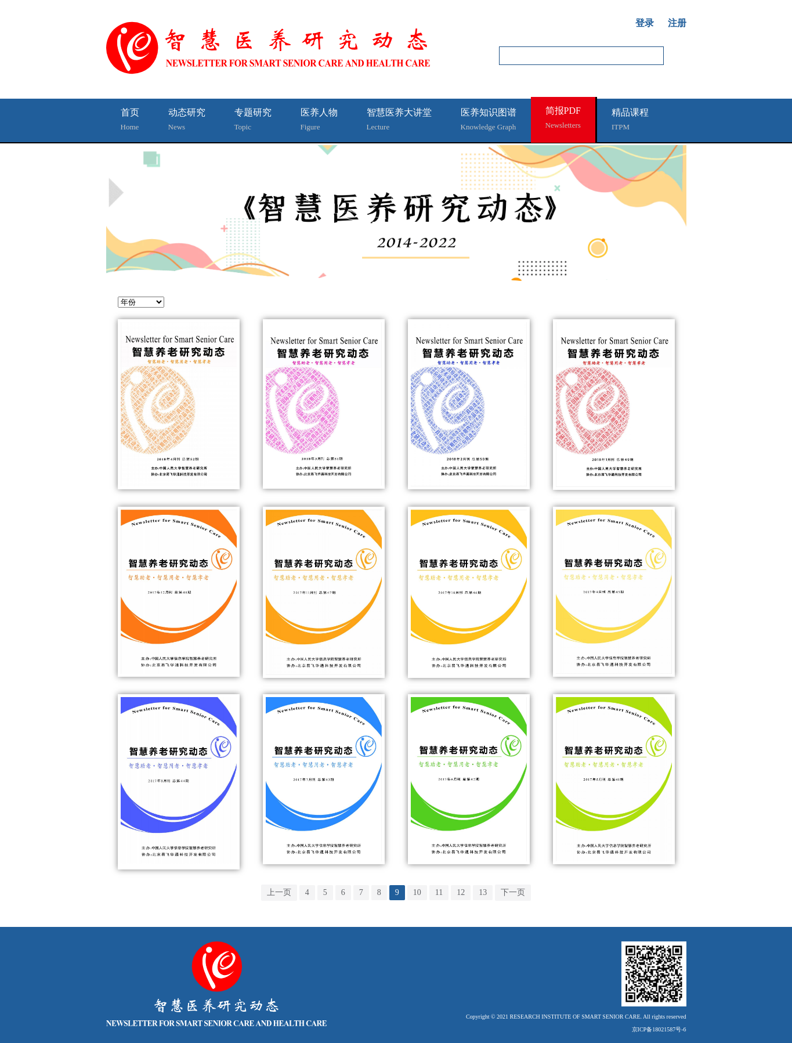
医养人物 (319, 120)
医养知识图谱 (488, 120)
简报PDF (563, 119)
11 (439, 892)
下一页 (513, 892)
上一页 (279, 892)
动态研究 (186, 120)
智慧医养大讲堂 (399, 120)
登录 (644, 23)
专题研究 (253, 120)
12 (461, 892)
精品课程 (630, 120)
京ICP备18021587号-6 (659, 1029)
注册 (677, 23)
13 (483, 892)
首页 (130, 120)
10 (417, 892)
